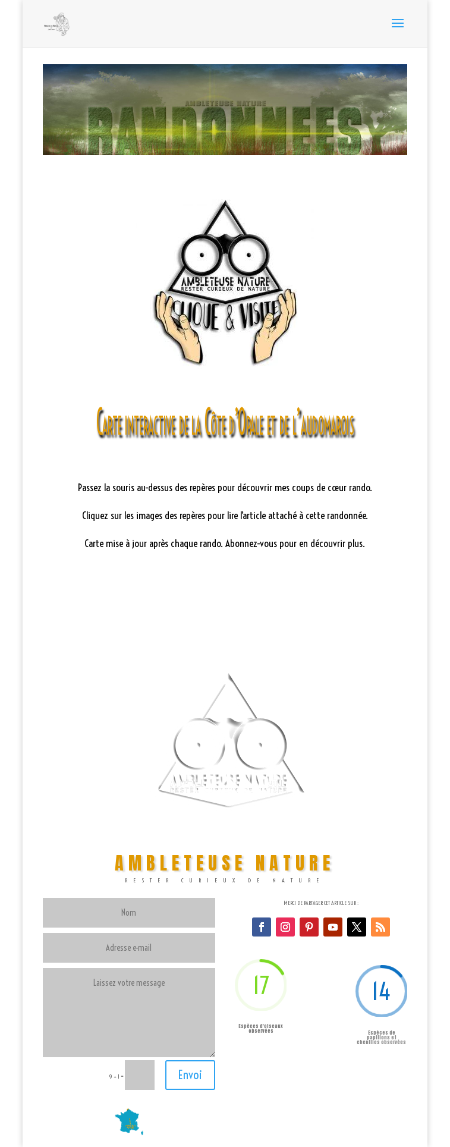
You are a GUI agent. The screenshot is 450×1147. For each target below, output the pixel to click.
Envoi (190, 1074)
